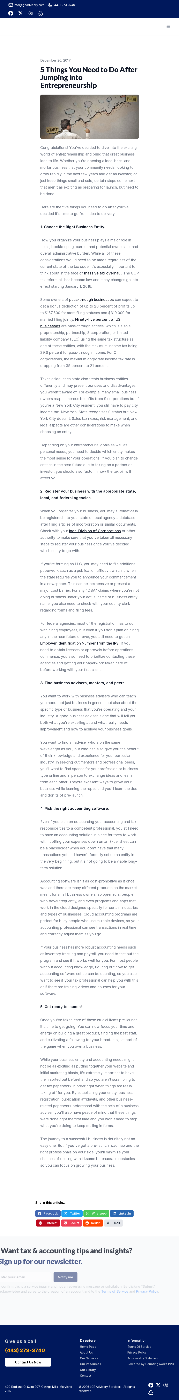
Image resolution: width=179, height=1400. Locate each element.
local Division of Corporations (95, 531)
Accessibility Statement (142, 1358)
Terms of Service (108, 1291)
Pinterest (48, 1223)
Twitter (72, 1213)
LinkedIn (122, 1213)
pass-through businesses (91, 299)
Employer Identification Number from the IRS (79, 643)
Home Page (88, 1346)
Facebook (48, 1213)
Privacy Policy (140, 1291)
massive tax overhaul (102, 273)
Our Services (89, 1358)
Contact (85, 1375)
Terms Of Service (139, 1346)
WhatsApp (96, 1213)
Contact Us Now (28, 1362)
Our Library (88, 1370)
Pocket (71, 1223)
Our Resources (90, 1364)
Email (113, 1223)
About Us (86, 1352)
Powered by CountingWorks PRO (150, 1364)
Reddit (92, 1223)
